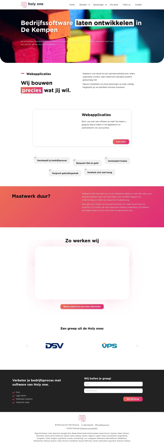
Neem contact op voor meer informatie (82, 306)
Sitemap (76, 428)
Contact (138, 5)
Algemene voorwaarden (88, 428)
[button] (84, 5)
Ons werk (114, 5)
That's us (126, 5)
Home (72, 5)
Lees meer (121, 142)
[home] (32, 5)
